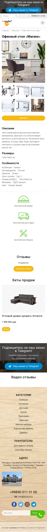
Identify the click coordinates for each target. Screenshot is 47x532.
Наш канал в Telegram (23, 10)
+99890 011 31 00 (38, 16)
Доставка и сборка (23, 446)
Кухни (23, 412)
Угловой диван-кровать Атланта (22, 315)
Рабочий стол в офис (31, 31)
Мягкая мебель (23, 424)
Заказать (23, 118)
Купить (6, 329)
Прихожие (23, 416)
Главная (5, 31)
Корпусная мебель (23, 428)
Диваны (23, 432)
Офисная (15, 31)
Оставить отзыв (23, 269)
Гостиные (23, 404)
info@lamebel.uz (23, 497)
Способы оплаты (23, 450)
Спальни (23, 399)
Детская (23, 408)
